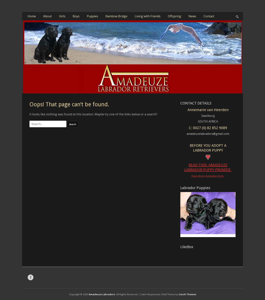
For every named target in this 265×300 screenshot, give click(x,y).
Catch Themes (187, 294)
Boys (76, 16)
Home (32, 16)
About (47, 16)
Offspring (174, 16)
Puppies (92, 16)
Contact (209, 16)
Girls (62, 16)
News (192, 16)
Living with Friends (147, 16)
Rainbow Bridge (116, 16)
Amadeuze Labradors (102, 294)
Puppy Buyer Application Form (208, 175)
